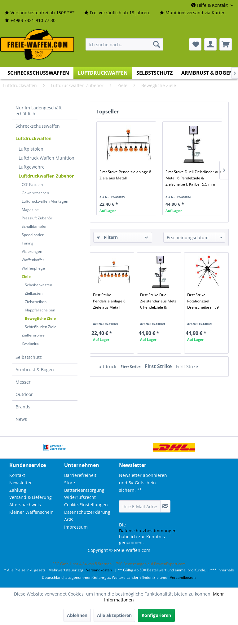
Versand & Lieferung (30, 497)
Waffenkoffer (33, 259)
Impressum (76, 527)
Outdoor (24, 394)
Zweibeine (30, 343)
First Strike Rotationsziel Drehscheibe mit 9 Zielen (203, 301)
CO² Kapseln (32, 184)
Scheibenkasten (38, 285)
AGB (68, 519)
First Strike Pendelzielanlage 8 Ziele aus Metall (125, 175)
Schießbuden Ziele (40, 326)
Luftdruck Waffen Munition (46, 158)
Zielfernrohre (33, 335)
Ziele (26, 276)
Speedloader (33, 234)
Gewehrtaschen (35, 193)
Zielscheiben (35, 301)
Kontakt (17, 475)
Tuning (27, 243)
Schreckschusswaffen (37, 126)
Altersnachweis (25, 505)
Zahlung (17, 490)
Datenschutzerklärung (87, 512)
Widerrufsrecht (80, 497)
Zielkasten (33, 293)
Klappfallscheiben (40, 310)
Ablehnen (77, 615)
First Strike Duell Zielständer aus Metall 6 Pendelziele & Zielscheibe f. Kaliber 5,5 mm (193, 178)
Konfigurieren (156, 615)
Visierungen (32, 251)
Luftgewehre (32, 167)
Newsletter (20, 483)
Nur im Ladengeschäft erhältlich (38, 111)
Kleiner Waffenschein (31, 512)
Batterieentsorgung (84, 490)
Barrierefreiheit (80, 475)
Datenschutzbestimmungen (148, 531)
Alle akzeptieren (114, 615)
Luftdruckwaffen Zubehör (46, 176)
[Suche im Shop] (124, 44)
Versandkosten (99, 570)
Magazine (30, 209)
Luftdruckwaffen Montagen (45, 201)
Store (69, 483)
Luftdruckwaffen (33, 138)
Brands (22, 407)
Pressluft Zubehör (37, 218)
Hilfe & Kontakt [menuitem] (210, 5)
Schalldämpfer (34, 226)
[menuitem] (39, 13)
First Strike (131, 366)
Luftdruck (106, 366)
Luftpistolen (31, 149)
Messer (23, 382)
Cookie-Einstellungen (86, 505)
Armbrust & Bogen (34, 369)
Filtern (107, 237)
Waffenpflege (33, 268)
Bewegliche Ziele (40, 318)
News (21, 419)
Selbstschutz (28, 357)
